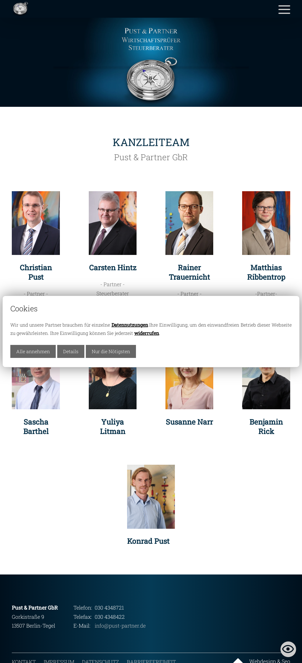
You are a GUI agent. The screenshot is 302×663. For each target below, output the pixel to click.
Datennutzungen (129, 325)
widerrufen (146, 333)
